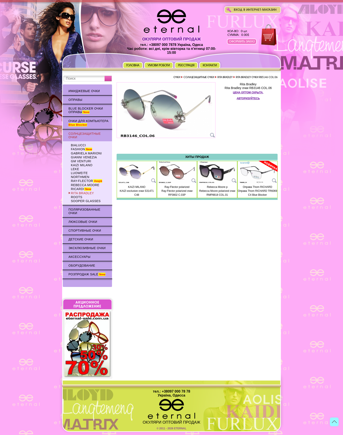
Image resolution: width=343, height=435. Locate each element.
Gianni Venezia (84, 157)
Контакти (210, 65)
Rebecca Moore (85, 185)
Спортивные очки (84, 230)
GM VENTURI (81, 161)
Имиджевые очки (84, 91)
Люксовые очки (82, 222)
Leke (75, 169)
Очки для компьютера (88, 122)
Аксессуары (79, 257)
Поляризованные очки (84, 211)
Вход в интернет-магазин (255, 10)
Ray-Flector (86, 181)
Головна (132, 65)
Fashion (81, 149)
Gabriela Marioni (86, 153)
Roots (76, 197)
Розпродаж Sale (86, 274)
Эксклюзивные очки (87, 248)
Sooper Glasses (86, 201)
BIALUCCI (78, 145)
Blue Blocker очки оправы (85, 110)
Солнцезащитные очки (84, 135)
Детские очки (80, 239)
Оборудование (81, 265)
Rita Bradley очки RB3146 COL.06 (248, 88)
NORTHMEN (80, 177)
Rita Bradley (82, 193)
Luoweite (79, 173)
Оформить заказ (242, 41)
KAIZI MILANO (82, 165)
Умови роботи (159, 65)
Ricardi (81, 189)
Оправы (75, 99)
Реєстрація (186, 65)
